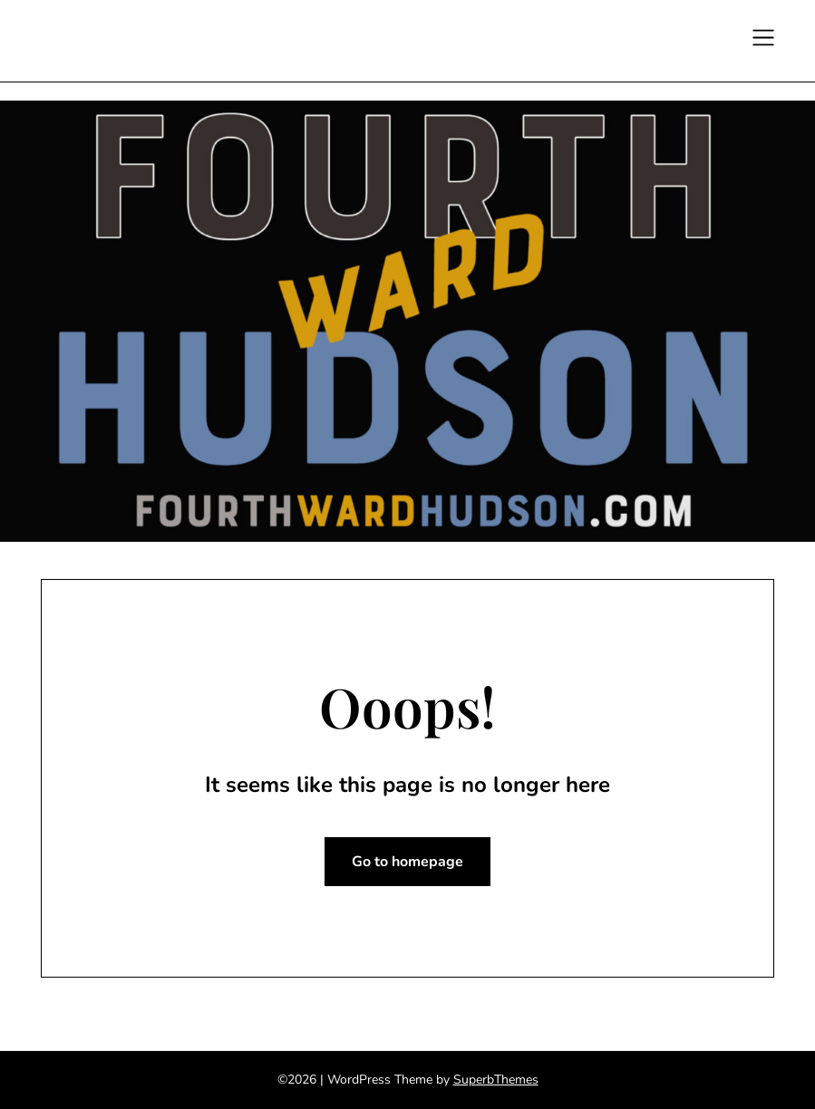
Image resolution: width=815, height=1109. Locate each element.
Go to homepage (407, 862)
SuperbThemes (495, 1079)
